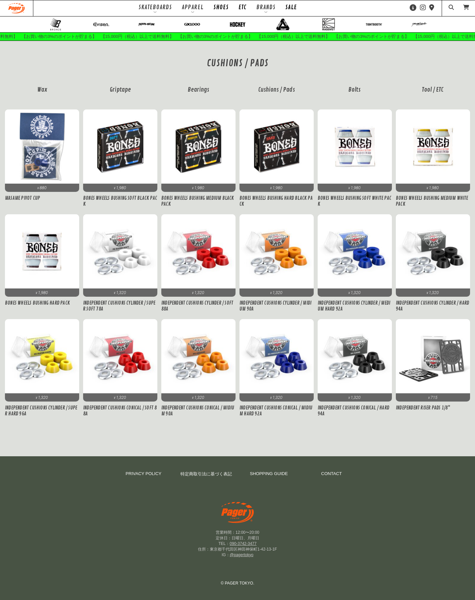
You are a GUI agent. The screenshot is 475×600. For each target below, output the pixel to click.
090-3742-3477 (243, 547)
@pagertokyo (242, 558)
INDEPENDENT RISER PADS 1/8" (423, 412)
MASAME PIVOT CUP (22, 202)
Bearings (198, 94)
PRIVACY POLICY (144, 477)
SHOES (221, 7)
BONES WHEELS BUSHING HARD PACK (37, 307)
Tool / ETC (433, 94)
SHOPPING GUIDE (269, 477)
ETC (242, 7)
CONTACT (331, 477)
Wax (42, 94)
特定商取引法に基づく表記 (206, 478)
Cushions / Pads (276, 94)
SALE (291, 7)
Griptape (120, 94)
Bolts (354, 94)
